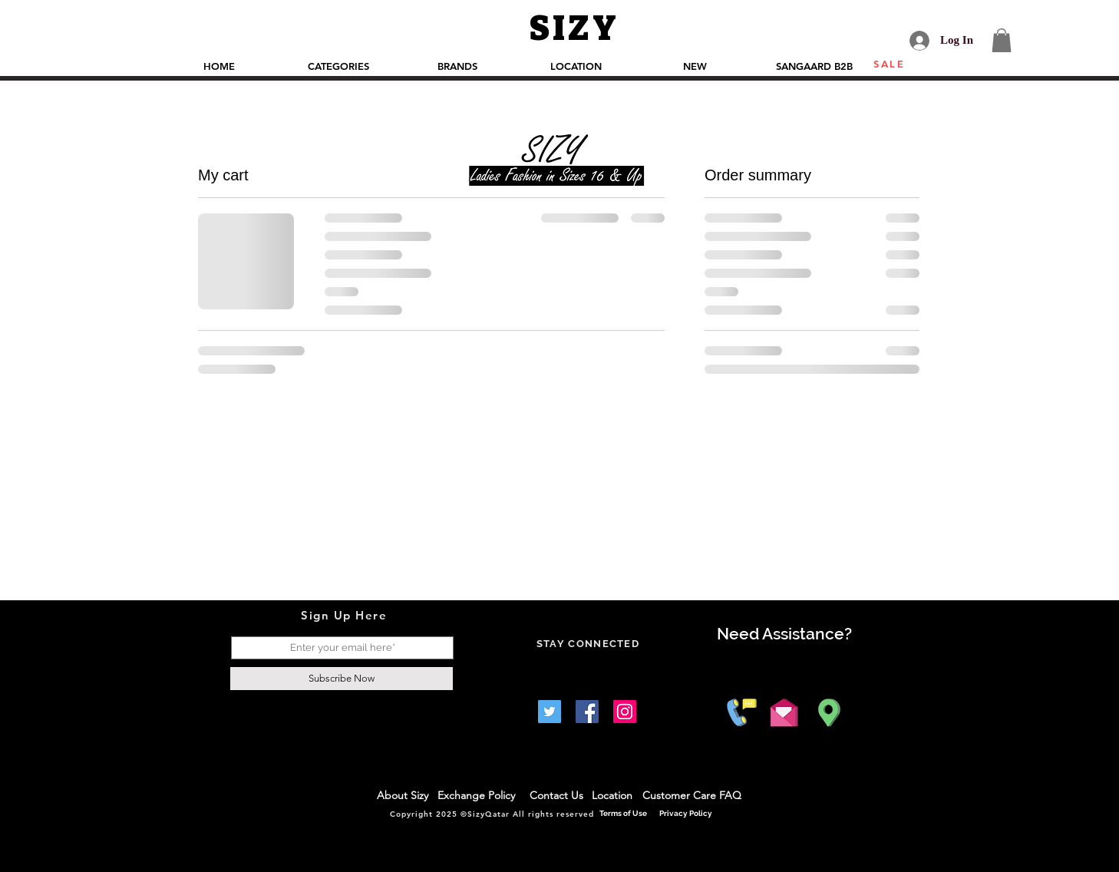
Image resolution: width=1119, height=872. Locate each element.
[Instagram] (624, 711)
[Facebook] (587, 711)
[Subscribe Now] (341, 678)
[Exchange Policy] (479, 796)
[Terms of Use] (624, 813)
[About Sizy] (404, 796)
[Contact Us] (556, 796)
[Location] (613, 796)
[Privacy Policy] (686, 813)
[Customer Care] (680, 796)
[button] (1002, 40)
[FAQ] (730, 796)
